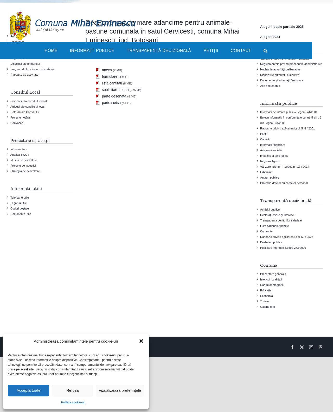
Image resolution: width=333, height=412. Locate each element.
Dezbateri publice (271, 242)
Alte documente (270, 85)
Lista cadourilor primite (274, 225)
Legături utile (18, 203)
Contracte (266, 231)
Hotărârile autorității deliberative (280, 69)
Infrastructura (18, 149)
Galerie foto (267, 306)
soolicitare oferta (115, 90)
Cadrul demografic (272, 284)
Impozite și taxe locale (274, 155)
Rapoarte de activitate (24, 74)
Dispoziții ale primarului (25, 63)
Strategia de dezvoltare (25, 171)
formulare (109, 76)
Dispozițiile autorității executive (279, 74)
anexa (107, 70)
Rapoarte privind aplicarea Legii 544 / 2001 (287, 128)
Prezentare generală (273, 274)
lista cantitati (112, 83)
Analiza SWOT (19, 154)
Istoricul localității (271, 279)
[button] (141, 341)
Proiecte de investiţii (23, 165)
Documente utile (20, 213)
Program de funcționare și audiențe (32, 69)
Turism (264, 301)
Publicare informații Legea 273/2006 (283, 247)
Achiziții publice (270, 209)
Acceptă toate (29, 390)
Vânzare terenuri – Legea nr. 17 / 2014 (284, 166)
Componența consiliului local (28, 101)
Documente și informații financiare (281, 80)
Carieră (265, 139)
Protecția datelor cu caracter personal (284, 183)
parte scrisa (111, 103)
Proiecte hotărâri (20, 117)
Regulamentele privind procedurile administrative (291, 64)
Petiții (263, 133)
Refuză (72, 390)
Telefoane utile (19, 197)
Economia (266, 295)
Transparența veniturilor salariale (281, 220)
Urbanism (266, 172)
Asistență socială (271, 150)
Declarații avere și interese (277, 215)
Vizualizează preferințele (120, 390)
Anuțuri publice (269, 177)
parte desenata (114, 96)
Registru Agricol (270, 161)
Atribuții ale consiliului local (27, 106)
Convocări (16, 123)
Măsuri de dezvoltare (23, 160)
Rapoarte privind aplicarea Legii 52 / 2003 (286, 236)
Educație (265, 290)
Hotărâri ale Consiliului (24, 112)
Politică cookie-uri (73, 402)
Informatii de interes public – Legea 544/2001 (288, 112)
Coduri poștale (19, 208)
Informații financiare (272, 144)
